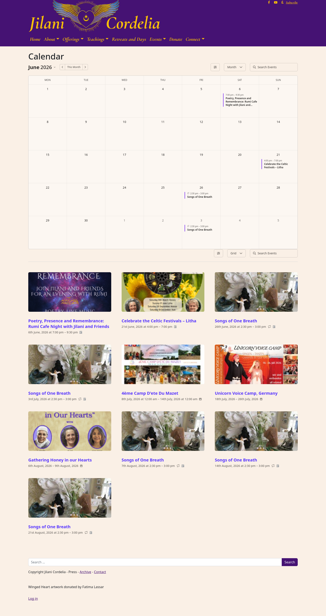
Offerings (71, 39)
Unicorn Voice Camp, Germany (246, 393)
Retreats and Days (129, 39)
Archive (85, 572)
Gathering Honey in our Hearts (60, 460)
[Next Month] (85, 67)
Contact (100, 572)
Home (35, 39)
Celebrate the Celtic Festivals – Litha (159, 321)
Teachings (95, 39)
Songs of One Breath (236, 321)
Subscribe (292, 2)
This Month (73, 67)
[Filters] (215, 67)
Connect (193, 39)
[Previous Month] (62, 67)
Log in (33, 598)
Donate (175, 39)
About (49, 39)
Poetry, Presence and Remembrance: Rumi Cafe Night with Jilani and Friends (68, 323)
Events (155, 39)
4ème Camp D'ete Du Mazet (150, 393)
